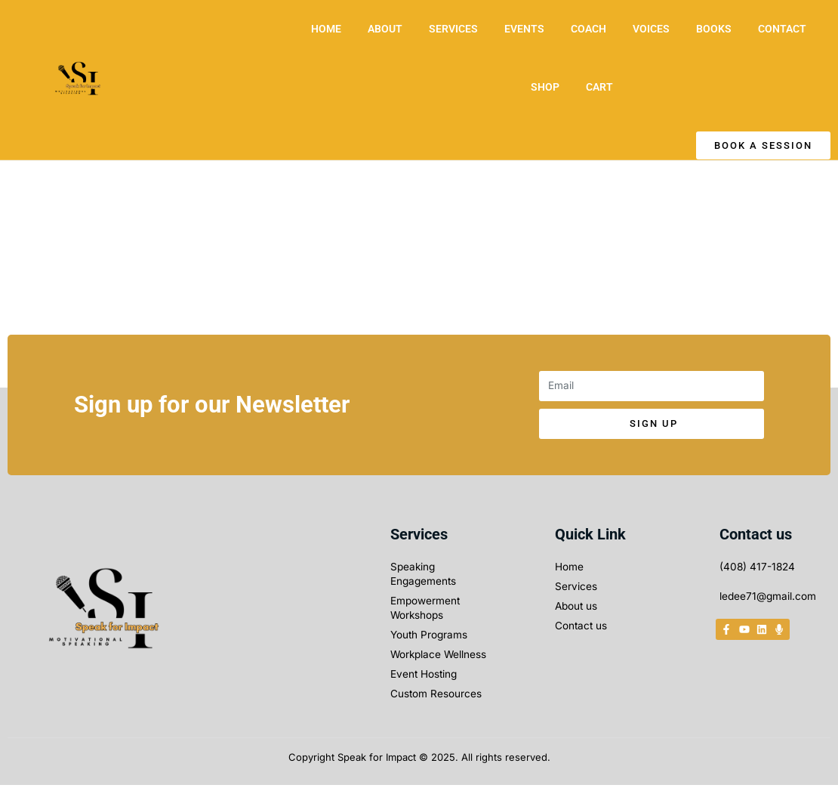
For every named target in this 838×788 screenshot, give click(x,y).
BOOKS (714, 29)
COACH (588, 29)
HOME (326, 29)
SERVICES (453, 29)
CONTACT (782, 29)
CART (599, 87)
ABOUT (385, 29)
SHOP (545, 87)
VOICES (651, 29)
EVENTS (524, 29)
